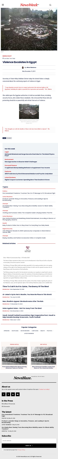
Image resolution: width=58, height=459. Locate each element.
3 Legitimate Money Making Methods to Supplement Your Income (27, 168)
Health (5, 223)
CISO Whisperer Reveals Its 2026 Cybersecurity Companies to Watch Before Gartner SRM (26, 231)
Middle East (7, 56)
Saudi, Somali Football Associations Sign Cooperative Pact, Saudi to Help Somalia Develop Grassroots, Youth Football (29, 316)
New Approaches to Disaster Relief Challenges (21, 162)
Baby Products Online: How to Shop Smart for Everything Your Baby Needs (26, 225)
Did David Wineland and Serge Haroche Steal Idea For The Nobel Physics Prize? (29, 155)
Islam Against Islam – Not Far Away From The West (22, 308)
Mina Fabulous (31, 67)
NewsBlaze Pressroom (8, 404)
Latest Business (8, 216)
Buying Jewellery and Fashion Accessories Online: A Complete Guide (24, 238)
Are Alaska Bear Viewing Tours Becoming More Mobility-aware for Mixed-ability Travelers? (28, 206)
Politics (4, 418)
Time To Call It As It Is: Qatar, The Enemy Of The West (26, 286)
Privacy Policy (21, 449)
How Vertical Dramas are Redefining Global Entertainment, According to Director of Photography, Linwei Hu (29, 219)
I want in (29, 445)
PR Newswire (6, 406)
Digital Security (7, 228)
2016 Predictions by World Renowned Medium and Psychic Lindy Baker (29, 174)
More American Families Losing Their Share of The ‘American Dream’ (43, 367)
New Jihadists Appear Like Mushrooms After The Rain (23, 301)
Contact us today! (44, 389)
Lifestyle (5, 203)
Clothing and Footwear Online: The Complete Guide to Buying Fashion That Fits (27, 213)
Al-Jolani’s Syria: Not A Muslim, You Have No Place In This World (27, 294)
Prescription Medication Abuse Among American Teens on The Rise (14, 367)
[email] (29, 440)
